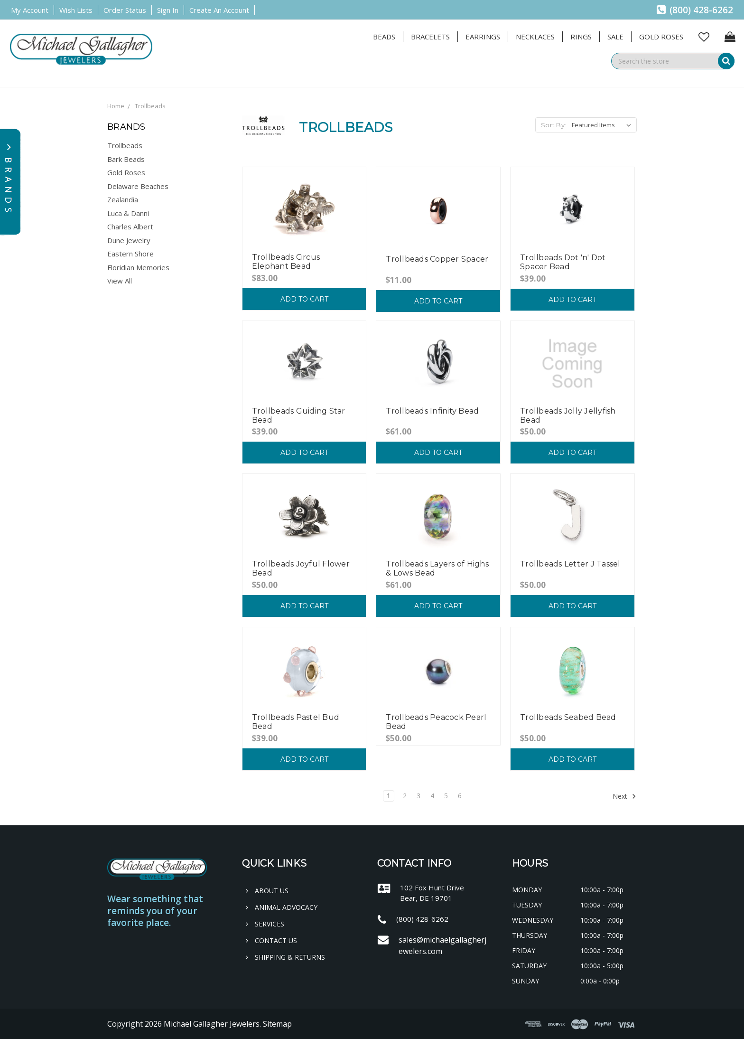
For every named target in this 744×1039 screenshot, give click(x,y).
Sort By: (553, 125)
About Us (267, 890)
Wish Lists (76, 10)
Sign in (167, 10)
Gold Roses (661, 36)
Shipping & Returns (285, 957)
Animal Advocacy (281, 907)
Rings (581, 36)
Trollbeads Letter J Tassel (570, 563)
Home (115, 106)
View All (119, 280)
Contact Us (271, 940)
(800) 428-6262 (695, 10)
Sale (615, 36)
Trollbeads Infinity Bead (432, 411)
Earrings (482, 36)
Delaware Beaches (137, 186)
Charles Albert (130, 226)
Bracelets (430, 36)
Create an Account (219, 10)
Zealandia (122, 199)
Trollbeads (150, 106)
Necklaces (535, 36)
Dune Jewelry (128, 240)
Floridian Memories (138, 267)
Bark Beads (126, 159)
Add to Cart (304, 299)
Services (265, 923)
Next (624, 796)
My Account (29, 10)
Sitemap (277, 1024)
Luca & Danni (128, 213)
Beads (384, 36)
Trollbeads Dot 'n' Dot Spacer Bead (563, 262)
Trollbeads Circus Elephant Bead (286, 262)
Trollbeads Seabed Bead (568, 717)
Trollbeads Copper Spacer (437, 259)
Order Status (124, 10)
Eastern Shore (130, 253)
